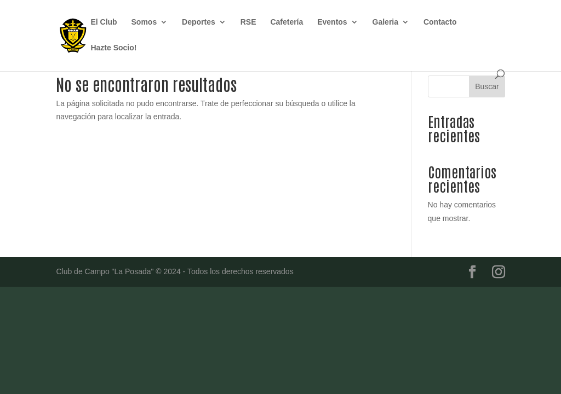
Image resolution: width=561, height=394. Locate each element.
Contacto (440, 22)
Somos (144, 22)
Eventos (332, 22)
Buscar (487, 86)
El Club (103, 22)
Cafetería (286, 22)
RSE (248, 22)
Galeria (385, 22)
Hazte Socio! (113, 48)
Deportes (198, 22)
